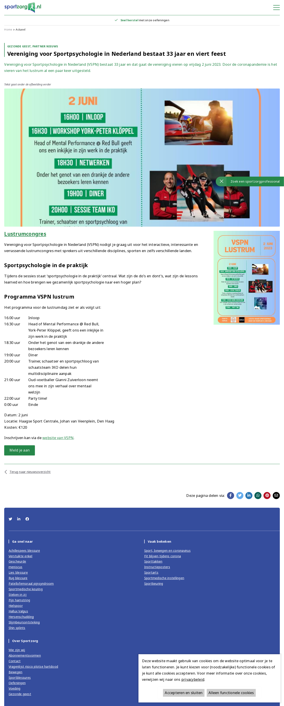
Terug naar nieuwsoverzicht (30, 472)
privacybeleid (192, 679)
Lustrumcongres (26, 233)
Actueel (21, 30)
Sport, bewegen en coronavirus (168, 551)
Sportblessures (20, 677)
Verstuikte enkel (21, 556)
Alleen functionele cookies (231, 692)
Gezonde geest (20, 693)
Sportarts (151, 573)
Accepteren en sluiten (184, 692)
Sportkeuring (154, 584)
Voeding (15, 688)
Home (8, 30)
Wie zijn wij (17, 650)
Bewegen (16, 672)
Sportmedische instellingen (164, 578)
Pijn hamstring (20, 600)
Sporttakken (153, 562)
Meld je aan (21, 450)
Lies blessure (18, 573)
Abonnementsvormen (25, 655)
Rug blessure (18, 578)
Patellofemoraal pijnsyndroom (32, 584)
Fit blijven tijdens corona (163, 556)
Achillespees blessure (25, 551)
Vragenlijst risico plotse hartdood (34, 666)
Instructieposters (157, 567)
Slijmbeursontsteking (25, 622)
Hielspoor (16, 606)
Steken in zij (18, 595)
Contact (15, 661)
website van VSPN (58, 437)
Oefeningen (17, 683)
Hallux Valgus (19, 611)
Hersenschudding (22, 617)
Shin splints (17, 628)
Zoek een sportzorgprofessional (255, 181)
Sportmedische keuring (26, 589)
